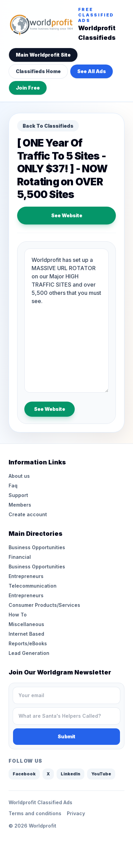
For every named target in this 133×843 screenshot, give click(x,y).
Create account (28, 514)
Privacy (76, 813)
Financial (20, 557)
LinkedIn (70, 773)
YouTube (101, 773)
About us (19, 476)
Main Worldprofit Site (43, 55)
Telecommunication (33, 586)
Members (20, 505)
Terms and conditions (35, 813)
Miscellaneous (26, 624)
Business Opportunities (37, 547)
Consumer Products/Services (44, 605)
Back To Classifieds (48, 126)
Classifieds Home (38, 71)
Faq (13, 485)
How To (18, 614)
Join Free (28, 88)
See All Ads (91, 71)
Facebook (24, 773)
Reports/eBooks (28, 643)
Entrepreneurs (26, 576)
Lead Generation (29, 653)
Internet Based (26, 634)
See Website (66, 215)
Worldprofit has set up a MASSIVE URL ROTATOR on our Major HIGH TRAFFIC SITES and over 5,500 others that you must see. (66, 321)
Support (18, 495)
